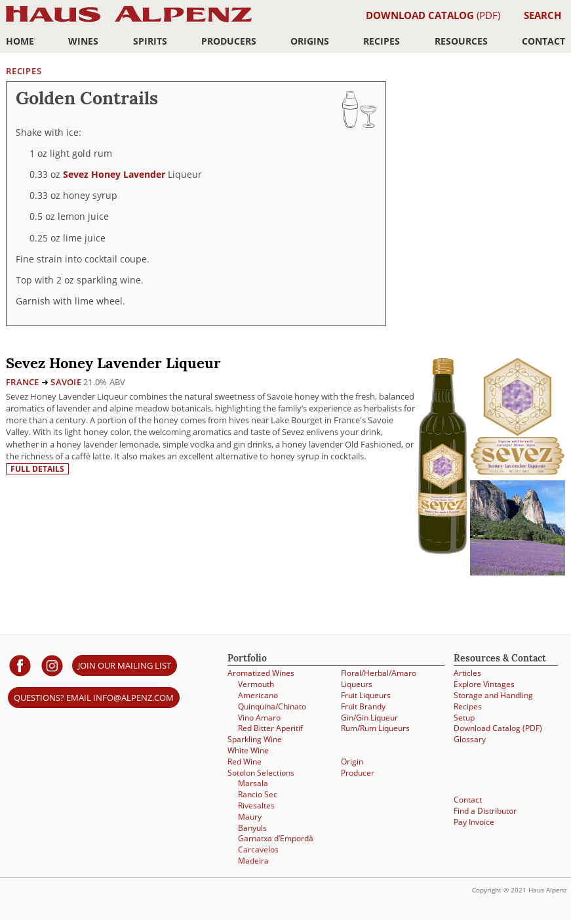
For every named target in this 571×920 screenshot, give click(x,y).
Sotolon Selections (260, 772)
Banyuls (252, 827)
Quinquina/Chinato (272, 706)
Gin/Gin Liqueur (369, 717)
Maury (250, 816)
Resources (461, 41)
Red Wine (244, 761)
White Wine (248, 750)
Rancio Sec (257, 794)
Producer (357, 772)
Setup (464, 717)
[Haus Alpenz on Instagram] (52, 665)
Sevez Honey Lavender (114, 174)
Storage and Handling (493, 695)
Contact (543, 41)
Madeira (253, 860)
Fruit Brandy (363, 706)
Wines (83, 41)
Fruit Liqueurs (366, 695)
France (22, 382)
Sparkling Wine (254, 739)
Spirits (150, 41)
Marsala (253, 783)
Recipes (381, 41)
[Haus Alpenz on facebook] (20, 665)
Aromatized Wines (260, 673)
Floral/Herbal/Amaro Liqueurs (378, 678)
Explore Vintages (484, 684)
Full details (37, 468)
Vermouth (256, 684)
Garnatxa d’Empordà (275, 838)
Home (20, 41)
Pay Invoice (474, 821)
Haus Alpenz (129, 21)
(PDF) (433, 15)
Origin (352, 761)
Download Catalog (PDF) (498, 728)
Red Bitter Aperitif (270, 728)
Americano (258, 695)
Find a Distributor (485, 810)
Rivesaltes (256, 805)
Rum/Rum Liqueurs (375, 728)
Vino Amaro (259, 717)
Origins (309, 41)
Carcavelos (258, 849)
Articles (467, 673)
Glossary (470, 739)
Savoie (65, 382)
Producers (228, 41)
